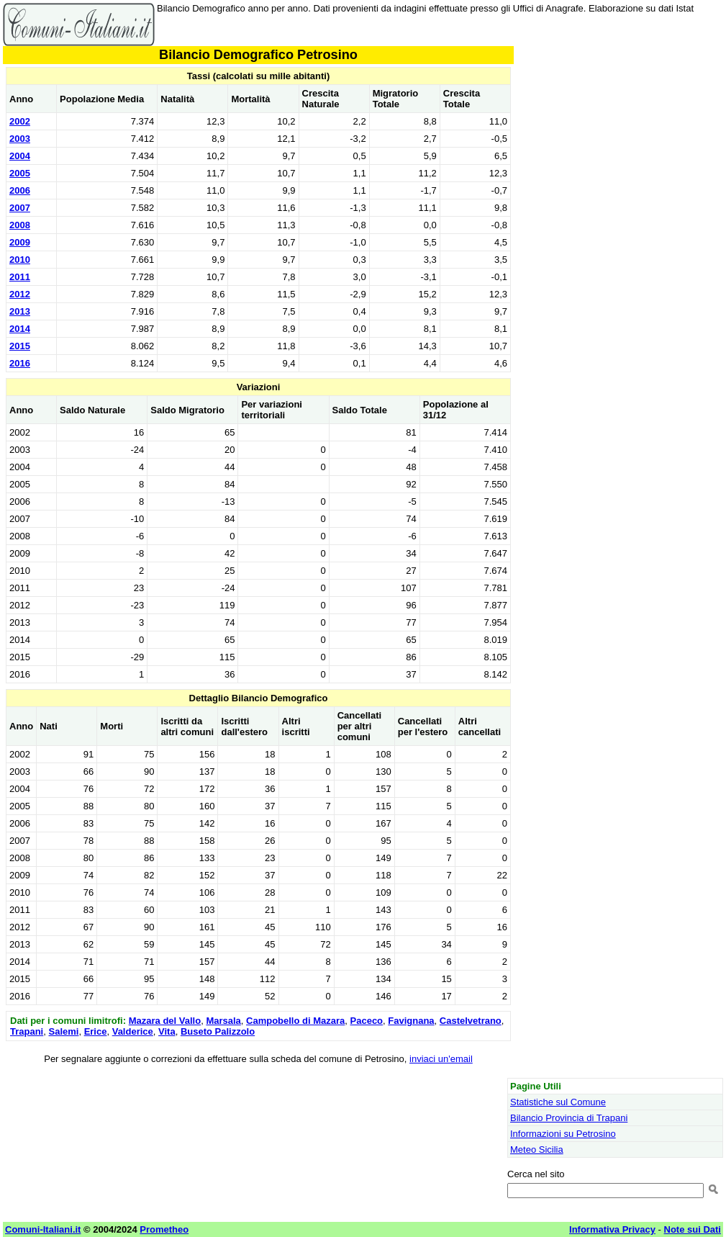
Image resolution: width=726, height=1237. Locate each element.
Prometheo (164, 1229)
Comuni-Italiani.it (43, 1229)
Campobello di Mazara (295, 1020)
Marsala (223, 1020)
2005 (19, 173)
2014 (19, 328)
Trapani (26, 1031)
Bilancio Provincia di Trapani (568, 1117)
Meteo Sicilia (536, 1149)
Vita (167, 1031)
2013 (19, 311)
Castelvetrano (471, 1020)
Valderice (132, 1031)
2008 (19, 225)
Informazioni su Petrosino (563, 1133)
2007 (19, 207)
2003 (19, 138)
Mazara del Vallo (165, 1020)
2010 (19, 259)
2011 (19, 276)
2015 (19, 346)
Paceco (367, 1020)
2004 (19, 155)
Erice (95, 1031)
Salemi (63, 1031)
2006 (19, 190)
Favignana (411, 1020)
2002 (19, 121)
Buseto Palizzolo (218, 1031)
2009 (19, 242)
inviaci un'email (441, 1058)
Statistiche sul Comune (558, 1102)
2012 (19, 294)
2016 (19, 363)
